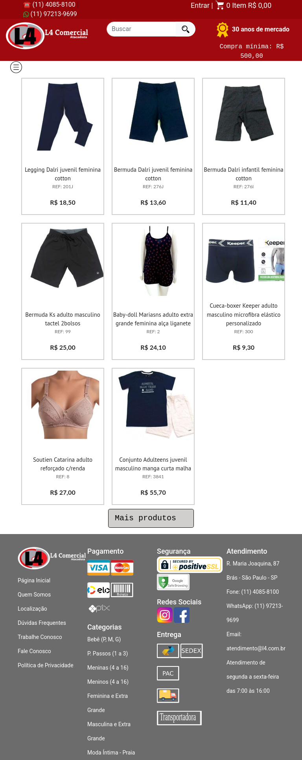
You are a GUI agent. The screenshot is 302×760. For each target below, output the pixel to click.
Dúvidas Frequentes (42, 623)
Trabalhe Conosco (40, 637)
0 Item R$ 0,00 (243, 5)
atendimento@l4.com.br (255, 648)
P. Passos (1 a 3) (107, 653)
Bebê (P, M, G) (104, 639)
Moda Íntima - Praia (111, 752)
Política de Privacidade (46, 665)
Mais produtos (151, 518)
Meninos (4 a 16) (108, 682)
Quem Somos (34, 594)
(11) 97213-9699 (50, 14)
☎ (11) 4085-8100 (49, 4)
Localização (32, 609)
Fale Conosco (34, 651)
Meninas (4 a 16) (108, 668)
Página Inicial (34, 580)
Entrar (200, 5)
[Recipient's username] (141, 29)
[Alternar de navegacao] (15, 67)
